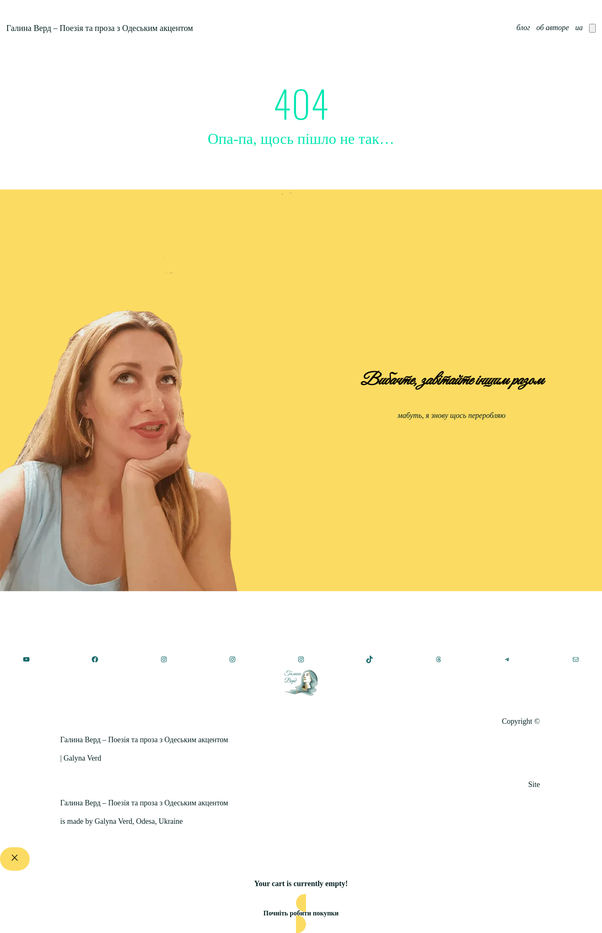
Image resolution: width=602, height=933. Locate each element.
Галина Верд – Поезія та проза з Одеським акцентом (99, 28)
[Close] (15, 859)
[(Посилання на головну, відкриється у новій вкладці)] (301, 682)
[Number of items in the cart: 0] (592, 28)
